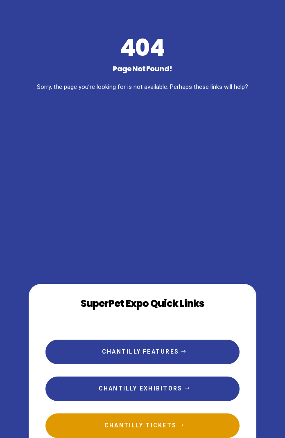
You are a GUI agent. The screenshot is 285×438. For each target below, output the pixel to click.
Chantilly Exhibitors (141, 388)
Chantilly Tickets (140, 425)
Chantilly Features (140, 351)
